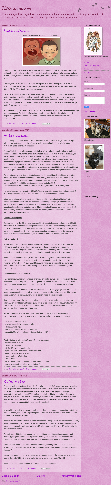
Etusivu (41, 476)
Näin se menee (16, 8)
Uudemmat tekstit (11, 476)
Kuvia (86, 69)
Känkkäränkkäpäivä (17, 31)
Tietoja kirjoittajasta (91, 66)
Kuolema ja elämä (15, 381)
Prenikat (87, 72)
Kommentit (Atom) (13, 481)
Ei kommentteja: (32, 123)
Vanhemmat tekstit (71, 476)
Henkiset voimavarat (16, 136)
